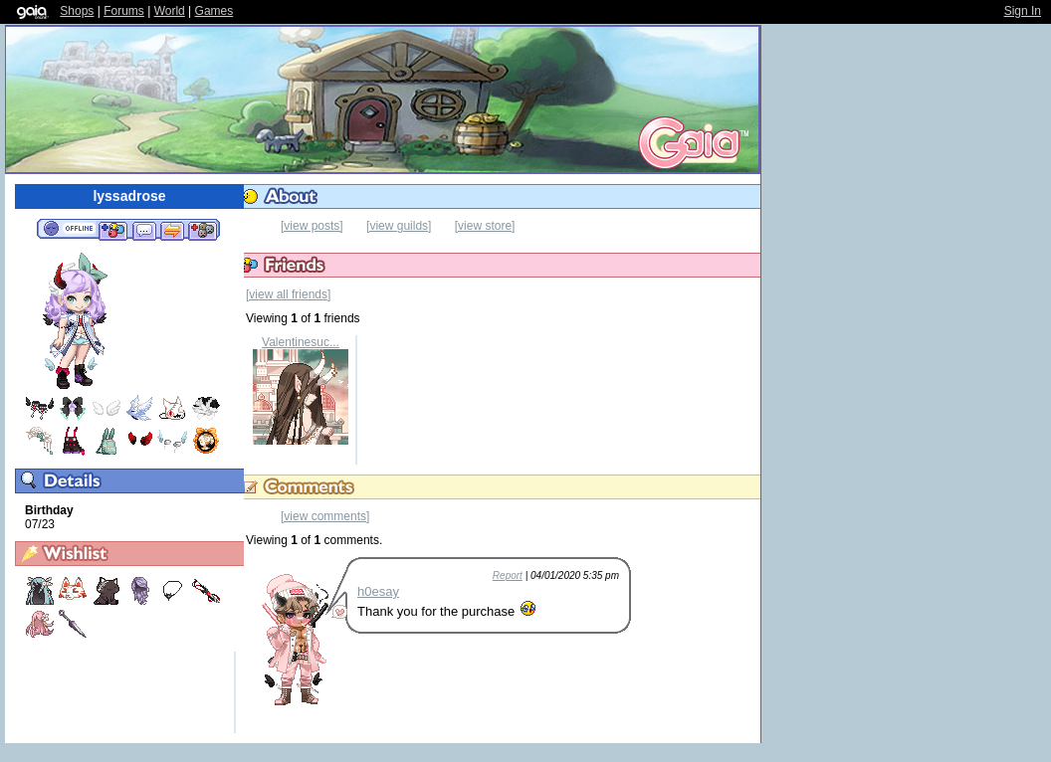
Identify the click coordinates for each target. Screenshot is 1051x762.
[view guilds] (398, 226)
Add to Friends (113, 230)
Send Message (143, 230)
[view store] (485, 226)
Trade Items (172, 230)
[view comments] (325, 516)
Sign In (1022, 11)
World (169, 11)
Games (214, 11)
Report (508, 575)
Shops (77, 11)
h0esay (378, 591)
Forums (124, 11)
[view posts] (312, 226)
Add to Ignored (203, 230)
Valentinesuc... (300, 342)
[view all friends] (288, 294)
